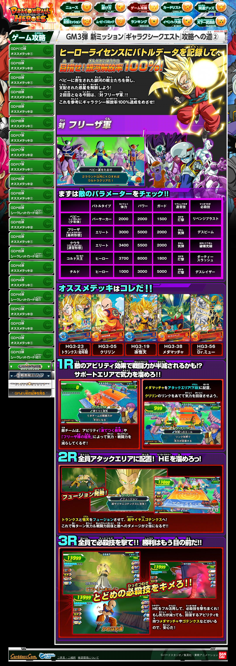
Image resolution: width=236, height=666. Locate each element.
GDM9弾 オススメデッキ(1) (31, 80)
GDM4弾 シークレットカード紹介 (31, 296)
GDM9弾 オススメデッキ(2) (31, 65)
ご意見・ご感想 (66, 657)
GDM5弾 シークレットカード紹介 (31, 253)
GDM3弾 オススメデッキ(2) (31, 325)
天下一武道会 (211, 21)
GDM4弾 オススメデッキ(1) (31, 282)
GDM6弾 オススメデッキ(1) (31, 195)
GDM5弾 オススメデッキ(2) (31, 224)
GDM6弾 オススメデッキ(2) (31, 181)
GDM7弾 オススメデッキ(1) (31, 166)
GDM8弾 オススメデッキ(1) (31, 123)
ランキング (144, 21)
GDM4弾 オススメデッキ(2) (31, 267)
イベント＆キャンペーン (178, 21)
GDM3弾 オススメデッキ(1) (31, 340)
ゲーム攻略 (144, 7)
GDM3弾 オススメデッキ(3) (31, 311)
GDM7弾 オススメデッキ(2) (31, 152)
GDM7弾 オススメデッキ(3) (31, 137)
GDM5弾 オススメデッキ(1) (31, 239)
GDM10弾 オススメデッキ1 (31, 51)
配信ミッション (77, 21)
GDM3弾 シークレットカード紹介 (31, 354)
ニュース (77, 7)
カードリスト (178, 7)
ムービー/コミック (110, 21)
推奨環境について (88, 657)
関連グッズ (211, 7)
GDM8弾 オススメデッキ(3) (31, 94)
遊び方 (110, 7)
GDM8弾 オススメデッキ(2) (31, 108)
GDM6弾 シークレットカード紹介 (31, 210)
